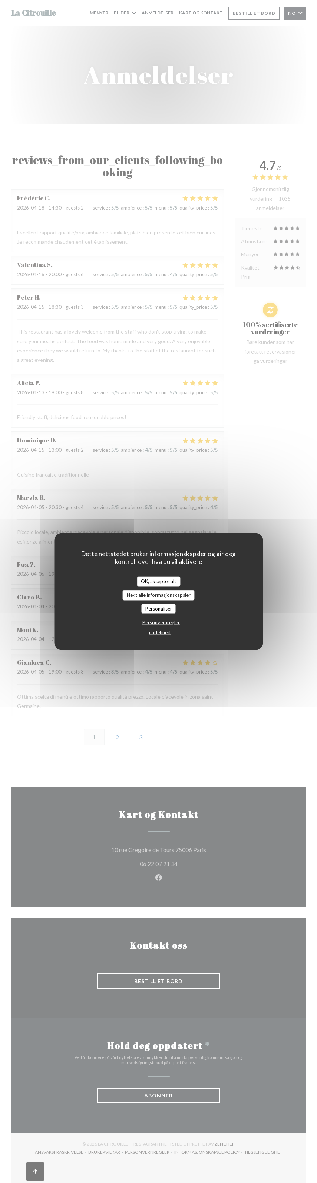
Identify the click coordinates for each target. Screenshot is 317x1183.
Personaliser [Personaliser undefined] (158, 608)
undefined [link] (160, 632)
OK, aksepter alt (158, 581)
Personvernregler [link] (161, 622)
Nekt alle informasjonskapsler (159, 595)
